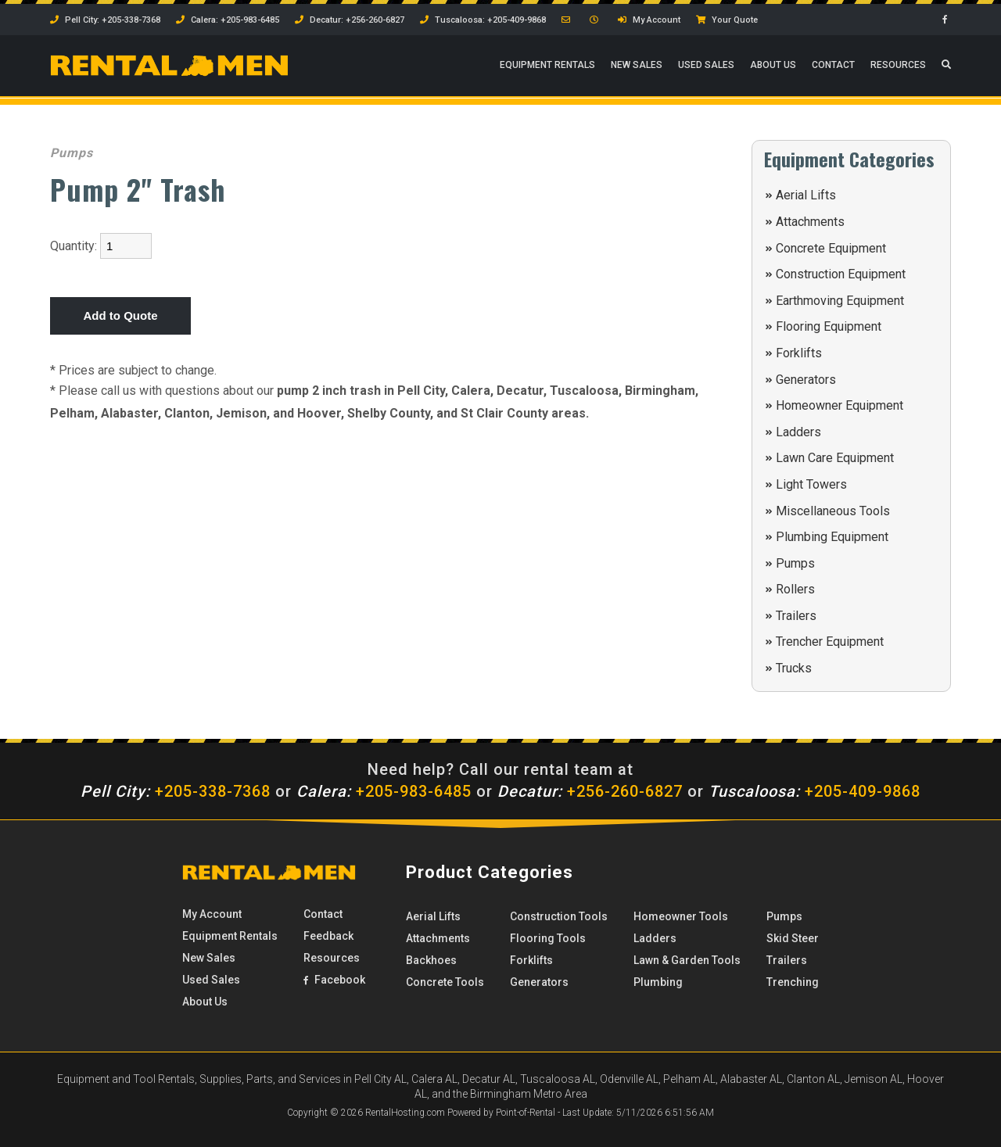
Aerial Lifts (806, 195)
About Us (773, 66)
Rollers (795, 589)
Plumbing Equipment (832, 536)
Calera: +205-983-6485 (227, 20)
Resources (898, 66)
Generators (806, 379)
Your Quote (727, 20)
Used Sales (706, 66)
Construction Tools (559, 916)
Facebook (334, 979)
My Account (649, 20)
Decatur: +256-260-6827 (349, 20)
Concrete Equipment (831, 248)
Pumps (795, 563)
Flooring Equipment (828, 326)
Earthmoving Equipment (840, 300)
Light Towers (811, 484)
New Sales (636, 66)
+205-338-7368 (176, 791)
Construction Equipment (841, 274)
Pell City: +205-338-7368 (105, 20)
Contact (833, 66)
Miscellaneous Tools (833, 511)
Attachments (810, 221)
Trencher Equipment (830, 641)
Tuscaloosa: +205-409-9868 (483, 20)
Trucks (794, 668)
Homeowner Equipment (839, 405)
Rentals (547, 66)
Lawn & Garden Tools (687, 960)
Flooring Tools (548, 938)
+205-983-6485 (384, 791)
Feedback (328, 936)
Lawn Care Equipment (835, 457)
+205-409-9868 (814, 791)
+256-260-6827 (590, 791)
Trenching (792, 982)
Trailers (796, 615)
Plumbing (658, 982)
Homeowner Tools (680, 916)
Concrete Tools (445, 982)
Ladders (798, 432)
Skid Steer (792, 938)
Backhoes (431, 960)
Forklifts (799, 353)
